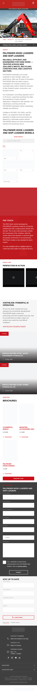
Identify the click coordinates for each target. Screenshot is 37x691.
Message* (6, 541)
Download (8, 437)
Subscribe (19, 617)
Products (10, 39)
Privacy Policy (6, 622)
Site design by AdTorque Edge (18, 682)
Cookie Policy (23, 679)
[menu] (30, 3)
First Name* (7, 493)
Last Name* (6, 501)
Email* (5, 606)
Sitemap (30, 679)
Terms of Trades (27, 678)
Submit (18, 572)
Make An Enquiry (16, 645)
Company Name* (8, 597)
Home (4, 39)
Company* (6, 517)
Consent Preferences (11, 679)
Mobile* (5, 526)
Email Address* (8, 509)
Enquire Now (19, 478)
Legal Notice (17, 678)
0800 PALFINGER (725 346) (19, 639)
